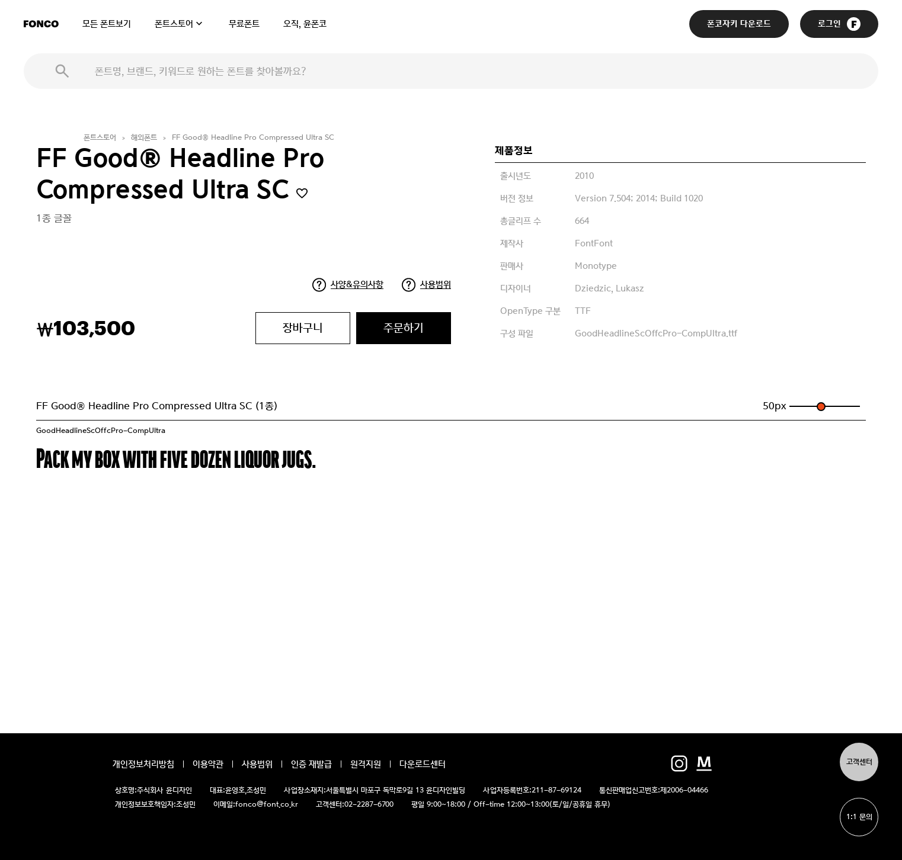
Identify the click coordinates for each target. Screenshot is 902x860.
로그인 (839, 24)
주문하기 (403, 328)
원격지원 (365, 764)
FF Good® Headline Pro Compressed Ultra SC (253, 137)
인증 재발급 (311, 764)
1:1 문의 (859, 817)
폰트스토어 (174, 23)
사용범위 (435, 284)
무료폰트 (244, 23)
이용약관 (208, 764)
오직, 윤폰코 (305, 23)
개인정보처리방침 (143, 764)
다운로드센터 (422, 764)
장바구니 (303, 328)
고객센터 (859, 762)
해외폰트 (144, 137)
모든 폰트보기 (106, 23)
